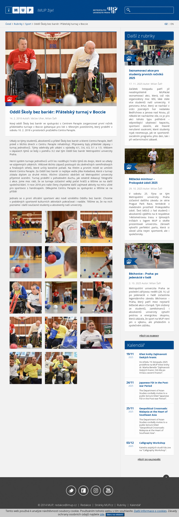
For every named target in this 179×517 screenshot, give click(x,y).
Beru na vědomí (115, 514)
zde (102, 514)
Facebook (83, 491)
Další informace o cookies (150, 511)
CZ (166, 24)
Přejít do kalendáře (149, 459)
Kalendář (135, 505)
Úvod (8, 24)
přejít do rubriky (149, 335)
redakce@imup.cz (66, 505)
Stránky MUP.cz (104, 505)
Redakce (85, 505)
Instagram (96, 491)
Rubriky (18, 24)
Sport (28, 24)
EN (172, 24)
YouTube (108, 491)
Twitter (71, 491)
